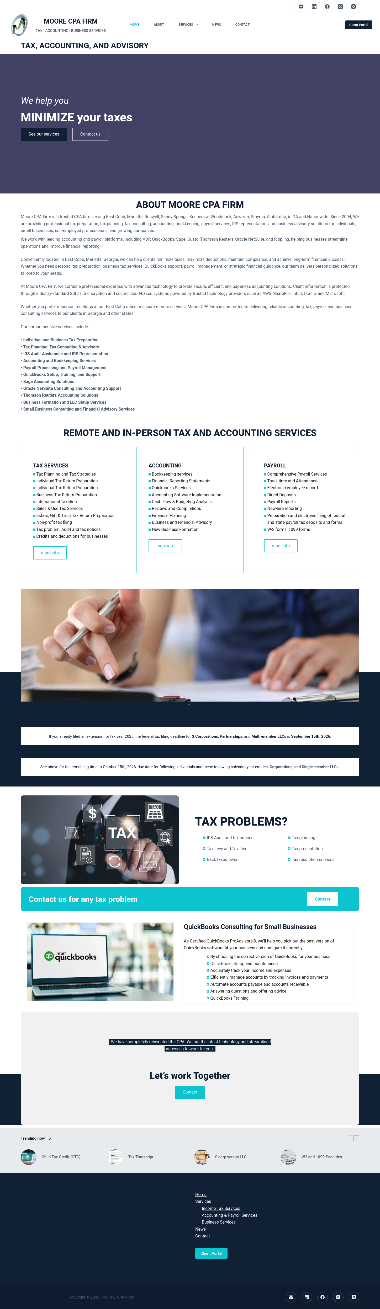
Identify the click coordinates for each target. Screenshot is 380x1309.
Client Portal (358, 25)
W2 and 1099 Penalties (322, 1157)
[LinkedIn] (314, 7)
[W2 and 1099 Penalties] (288, 1157)
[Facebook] (327, 7)
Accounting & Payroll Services (229, 1215)
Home (134, 24)
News (216, 24)
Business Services (219, 1222)
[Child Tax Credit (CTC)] (28, 1157)
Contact (242, 24)
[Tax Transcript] (115, 1157)
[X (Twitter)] (340, 7)
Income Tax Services (221, 1208)
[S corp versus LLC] (202, 1157)
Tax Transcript (140, 1157)
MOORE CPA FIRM (71, 21)
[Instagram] (353, 7)
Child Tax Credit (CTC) (61, 1157)
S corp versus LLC (230, 1157)
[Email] (301, 7)
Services (189, 25)
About (159, 24)
